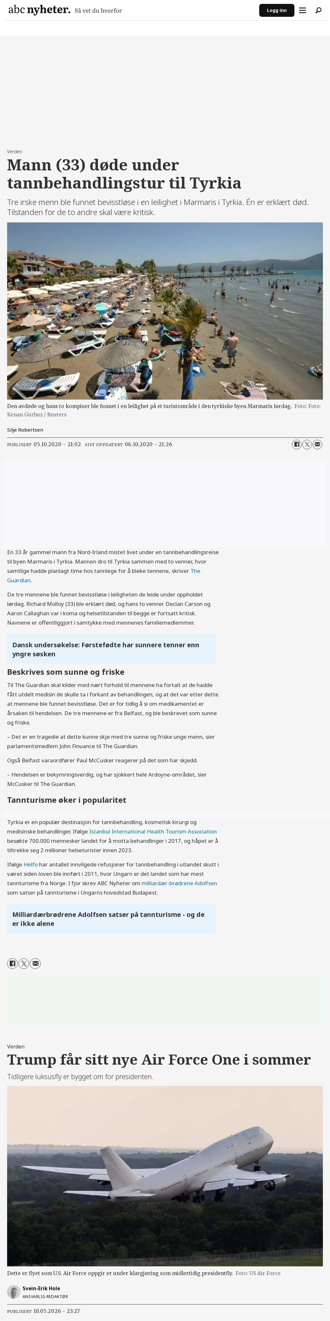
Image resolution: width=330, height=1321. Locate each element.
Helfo (31, 864)
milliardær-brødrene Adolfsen (179, 883)
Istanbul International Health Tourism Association (153, 831)
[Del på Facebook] (297, 444)
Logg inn (277, 10)
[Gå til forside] (65, 10)
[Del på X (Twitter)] (307, 444)
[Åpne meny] (302, 10)
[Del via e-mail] (317, 444)
